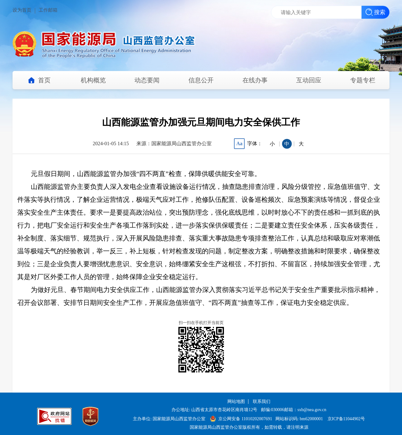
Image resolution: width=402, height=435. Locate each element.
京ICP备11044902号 (346, 418)
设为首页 (22, 10)
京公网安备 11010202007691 (245, 418)
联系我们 (261, 401)
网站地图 (236, 401)
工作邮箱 (48, 10)
